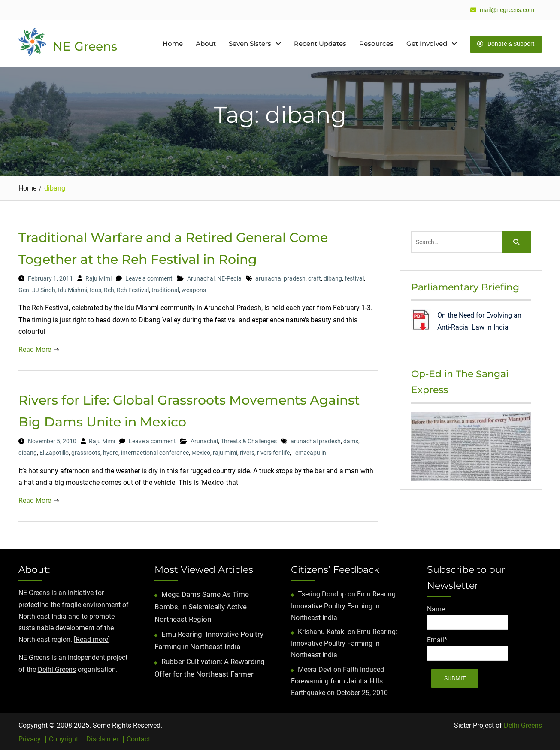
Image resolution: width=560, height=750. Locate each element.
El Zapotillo (54, 451)
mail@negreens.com (507, 10)
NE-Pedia (229, 276)
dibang (333, 276)
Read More (34, 348)
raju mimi (225, 451)
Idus (95, 288)
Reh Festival (133, 288)
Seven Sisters (250, 43)
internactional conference (155, 451)
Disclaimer (102, 738)
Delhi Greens (57, 668)
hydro (110, 451)
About (206, 43)
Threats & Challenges (249, 439)
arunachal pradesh (280, 276)
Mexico (200, 451)
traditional (165, 288)
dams (350, 439)
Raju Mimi (98, 276)
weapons (194, 288)
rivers (247, 451)
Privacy (29, 738)
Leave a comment (149, 276)
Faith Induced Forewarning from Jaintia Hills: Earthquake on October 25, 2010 (339, 679)
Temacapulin (309, 451)
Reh (109, 288)
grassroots (85, 451)
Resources (376, 43)
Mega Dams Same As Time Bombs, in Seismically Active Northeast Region (201, 605)
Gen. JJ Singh (36, 288)
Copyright (63, 738)
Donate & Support (506, 42)
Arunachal (201, 276)
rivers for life (273, 451)
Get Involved (426, 43)
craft (314, 276)
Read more (92, 638)
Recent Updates (320, 43)
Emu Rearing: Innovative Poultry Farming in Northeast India (344, 604)
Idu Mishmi (72, 288)
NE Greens (85, 45)
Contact (138, 738)
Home (173, 43)
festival (354, 276)
